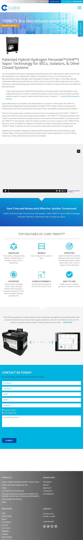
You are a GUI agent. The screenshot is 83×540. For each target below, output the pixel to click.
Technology (47, 491)
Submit (9, 440)
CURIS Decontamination (11, 8)
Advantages (49, 477)
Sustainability (48, 494)
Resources (33, 2)
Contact (47, 509)
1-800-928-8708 (71, 2)
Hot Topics (6, 528)
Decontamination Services (12, 499)
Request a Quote (10, 25)
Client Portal (54, 2)
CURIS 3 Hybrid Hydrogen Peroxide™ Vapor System (20, 482)
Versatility (47, 488)
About (4, 519)
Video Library (7, 537)
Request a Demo (10, 410)
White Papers (7, 516)
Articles (5, 525)
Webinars (5, 531)
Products (7, 477)
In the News (6, 522)
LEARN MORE (67, 322)
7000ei (4, 488)
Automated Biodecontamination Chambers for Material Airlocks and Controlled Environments (20, 495)
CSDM (4, 502)
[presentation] (17, 432)
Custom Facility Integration (13, 491)
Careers (5, 534)
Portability (47, 482)
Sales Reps (43, 2)
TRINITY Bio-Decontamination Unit (15, 485)
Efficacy (46, 485)
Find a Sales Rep (10, 413)
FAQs (4, 513)
